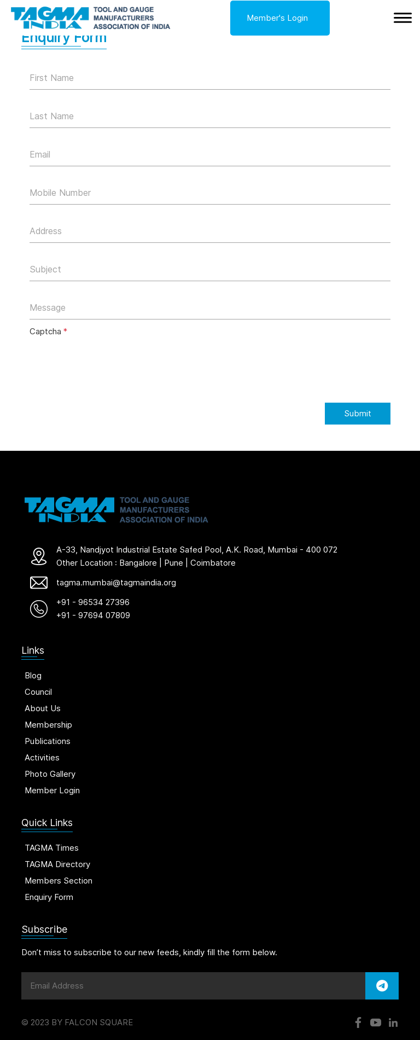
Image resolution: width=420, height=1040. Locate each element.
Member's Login (277, 18)
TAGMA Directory (57, 864)
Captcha (48, 331)
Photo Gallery (50, 774)
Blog (33, 675)
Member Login (52, 790)
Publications (48, 741)
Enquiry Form (49, 897)
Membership (48, 724)
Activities (42, 757)
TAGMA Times (52, 848)
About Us (43, 708)
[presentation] (113, 363)
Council (38, 692)
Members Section (58, 880)
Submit (357, 413)
